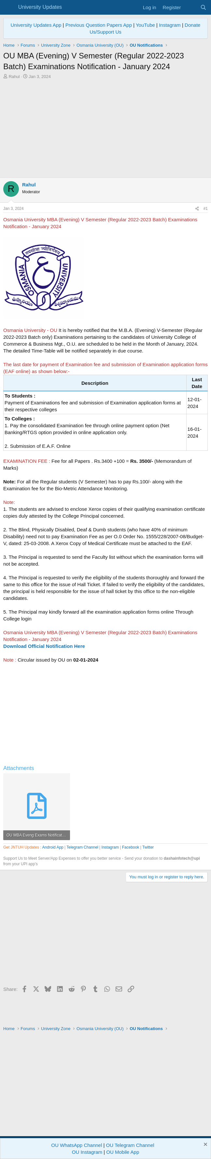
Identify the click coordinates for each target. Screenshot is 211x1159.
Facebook (130, 847)
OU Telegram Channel (130, 1145)
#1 (206, 208)
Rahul (14, 76)
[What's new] (190, 7)
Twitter (148, 847)
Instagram (170, 25)
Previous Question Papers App (98, 25)
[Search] (203, 7)
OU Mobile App (122, 1152)
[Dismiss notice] (204, 1145)
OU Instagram (87, 1152)
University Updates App (36, 25)
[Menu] (9, 7)
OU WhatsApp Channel (76, 1145)
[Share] (197, 208)
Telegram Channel (82, 847)
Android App (52, 847)
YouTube (145, 25)
